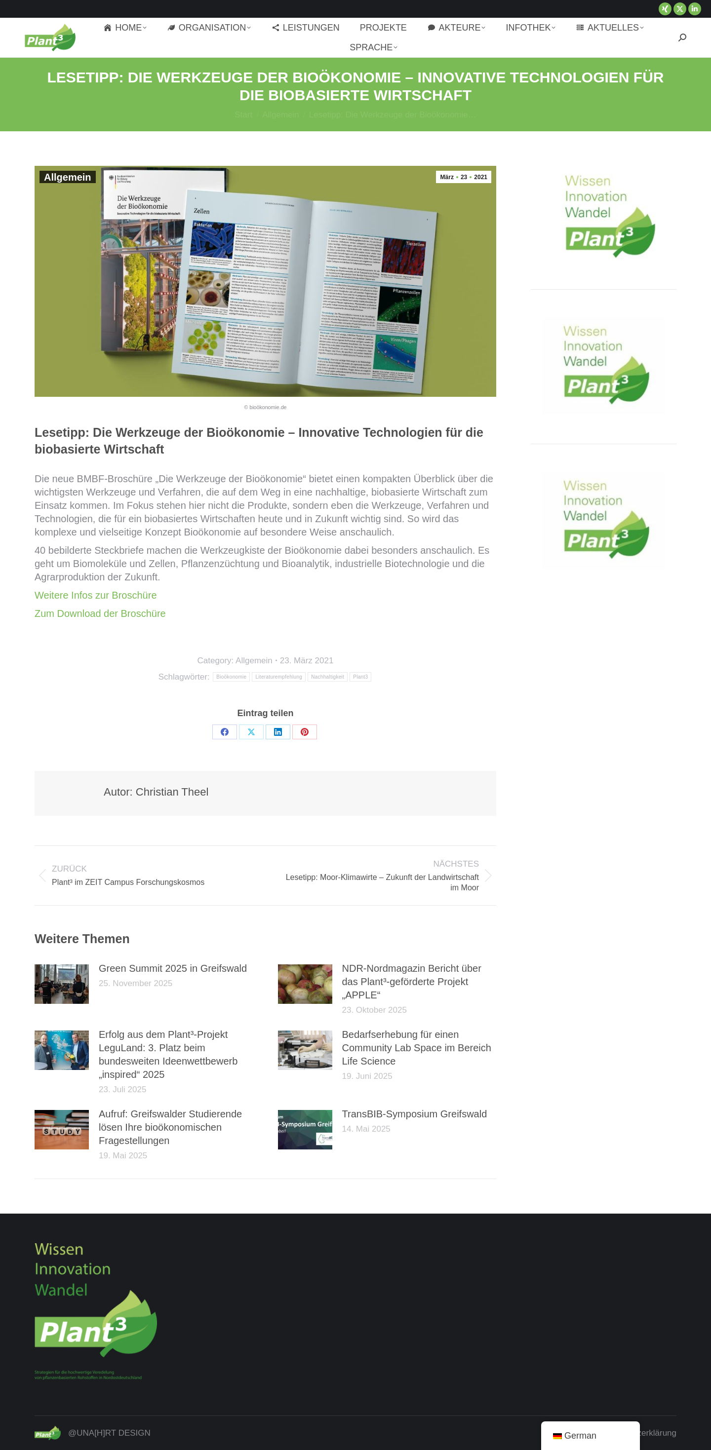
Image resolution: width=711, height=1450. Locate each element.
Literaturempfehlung (278, 677)
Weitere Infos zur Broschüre (96, 595)
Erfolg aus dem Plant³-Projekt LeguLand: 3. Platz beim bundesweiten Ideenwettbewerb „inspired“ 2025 (168, 1054)
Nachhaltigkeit (327, 677)
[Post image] (62, 984)
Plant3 (360, 677)
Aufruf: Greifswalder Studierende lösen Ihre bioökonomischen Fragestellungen (170, 1127)
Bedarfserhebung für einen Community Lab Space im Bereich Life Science (416, 1048)
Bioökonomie (231, 677)
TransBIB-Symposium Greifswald (414, 1113)
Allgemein (67, 177)
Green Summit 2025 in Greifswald (173, 968)
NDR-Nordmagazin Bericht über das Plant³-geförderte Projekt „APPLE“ (411, 981)
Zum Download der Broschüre (100, 613)
